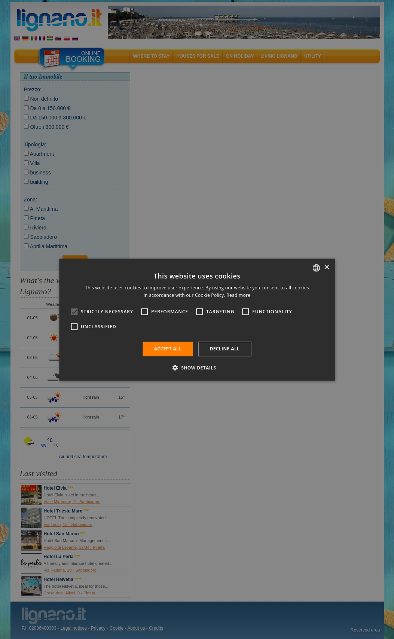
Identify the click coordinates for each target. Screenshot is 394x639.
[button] (197, 367)
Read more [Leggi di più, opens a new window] (238, 295)
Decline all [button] (224, 349)
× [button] (326, 267)
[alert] (197, 319)
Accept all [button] (168, 349)
